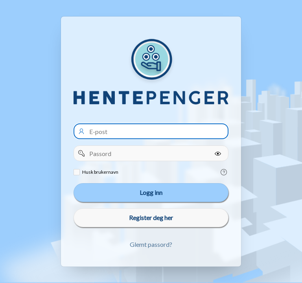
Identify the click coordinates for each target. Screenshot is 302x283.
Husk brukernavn (100, 172)
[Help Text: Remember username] (223, 172)
